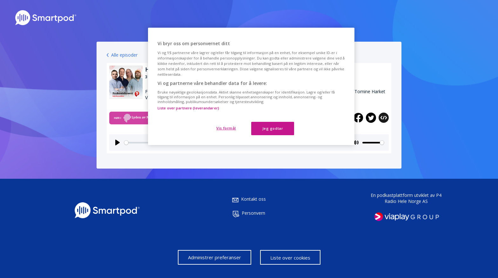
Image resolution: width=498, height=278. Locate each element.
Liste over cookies (290, 257)
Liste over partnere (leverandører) (188, 108)
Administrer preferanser (214, 257)
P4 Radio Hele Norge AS (413, 198)
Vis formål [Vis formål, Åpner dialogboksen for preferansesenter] (226, 128)
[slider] (373, 143)
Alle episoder (124, 55)
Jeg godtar (272, 128)
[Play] (117, 142)
